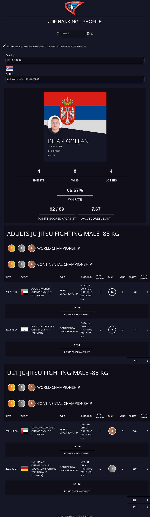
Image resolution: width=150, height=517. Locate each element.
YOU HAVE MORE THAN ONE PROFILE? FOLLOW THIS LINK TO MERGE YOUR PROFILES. (44, 46)
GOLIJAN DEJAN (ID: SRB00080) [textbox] (23, 79)
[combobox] (75, 61)
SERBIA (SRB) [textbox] (14, 60)
